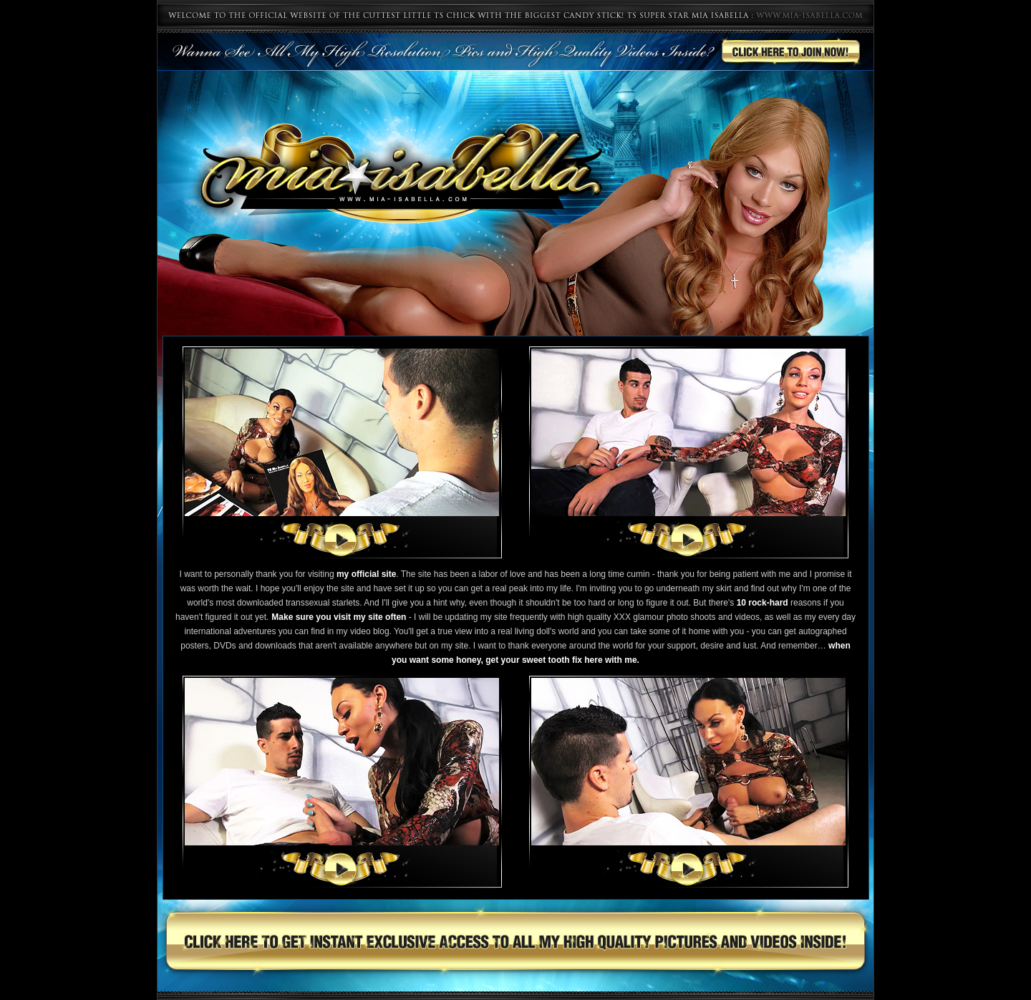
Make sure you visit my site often (338, 617)
